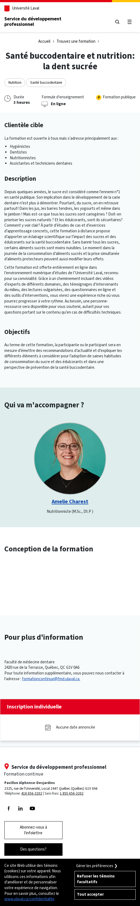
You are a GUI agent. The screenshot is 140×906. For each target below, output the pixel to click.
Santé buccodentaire (46, 82)
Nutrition (14, 82)
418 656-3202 (31, 793)
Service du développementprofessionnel (32, 21)
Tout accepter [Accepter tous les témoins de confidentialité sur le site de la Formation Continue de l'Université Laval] (90, 894)
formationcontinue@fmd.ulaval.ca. (51, 679)
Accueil (44, 41)
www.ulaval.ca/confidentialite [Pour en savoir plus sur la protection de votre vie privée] (29, 899)
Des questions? (33, 849)
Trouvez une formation (76, 41)
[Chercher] (117, 22)
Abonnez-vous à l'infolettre (33, 830)
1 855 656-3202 (71, 793)
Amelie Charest (70, 501)
